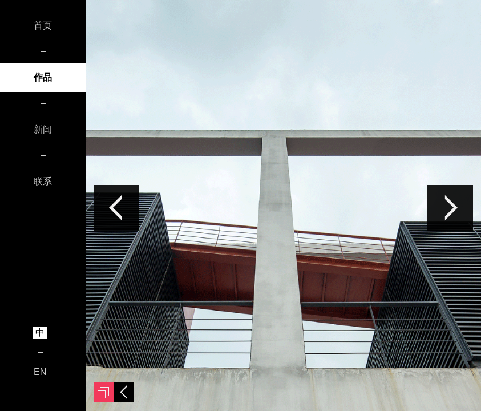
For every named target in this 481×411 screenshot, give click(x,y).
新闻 (43, 129)
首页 (43, 25)
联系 (43, 181)
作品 (43, 77)
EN (40, 372)
